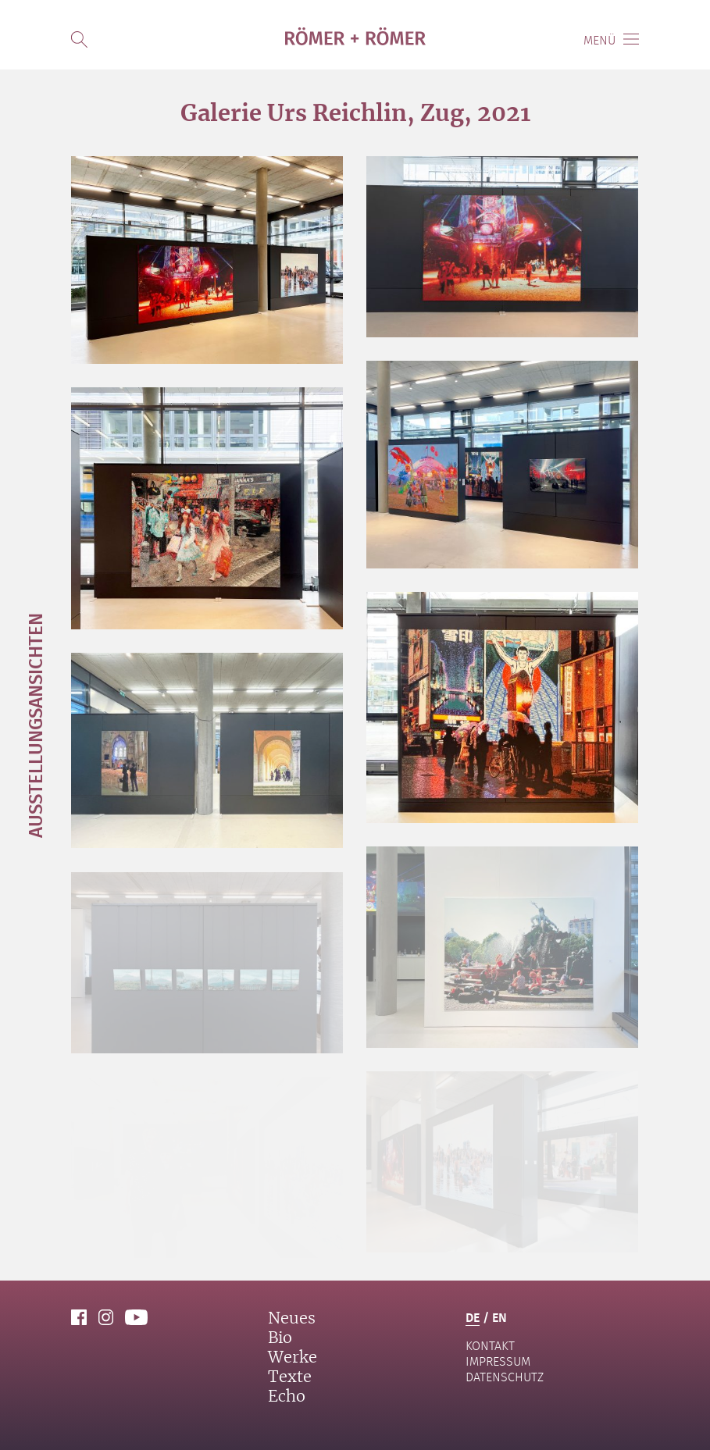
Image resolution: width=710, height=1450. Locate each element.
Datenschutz (505, 1377)
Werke (292, 1358)
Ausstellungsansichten (34, 725)
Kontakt (490, 1346)
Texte (290, 1377)
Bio (280, 1338)
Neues (292, 1319)
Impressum (498, 1361)
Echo (286, 1397)
